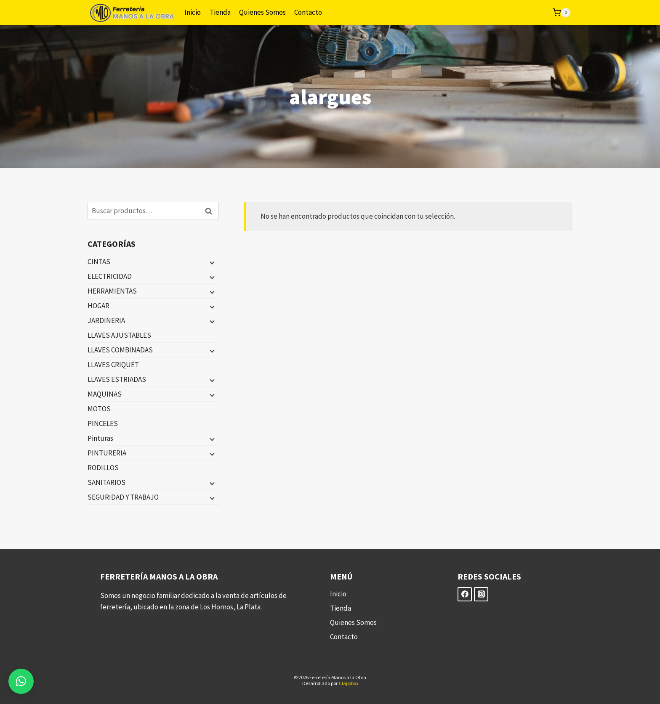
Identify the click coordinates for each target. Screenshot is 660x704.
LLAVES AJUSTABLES (119, 335)
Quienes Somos (262, 12)
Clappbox (348, 683)
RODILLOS (103, 467)
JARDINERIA (106, 320)
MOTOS (99, 408)
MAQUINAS (105, 394)
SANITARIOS (106, 482)
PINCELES (103, 423)
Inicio (192, 12)
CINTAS (99, 261)
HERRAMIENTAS (112, 291)
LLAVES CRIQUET (113, 364)
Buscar (211, 211)
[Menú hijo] (211, 262)
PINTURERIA (107, 453)
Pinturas (100, 438)
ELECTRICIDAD (110, 276)
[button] (21, 681)
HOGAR (98, 305)
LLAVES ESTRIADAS (117, 379)
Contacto (308, 12)
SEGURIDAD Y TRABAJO (123, 497)
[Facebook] (465, 594)
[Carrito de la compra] (561, 12)
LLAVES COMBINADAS (120, 350)
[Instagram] (481, 594)
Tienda (220, 12)
